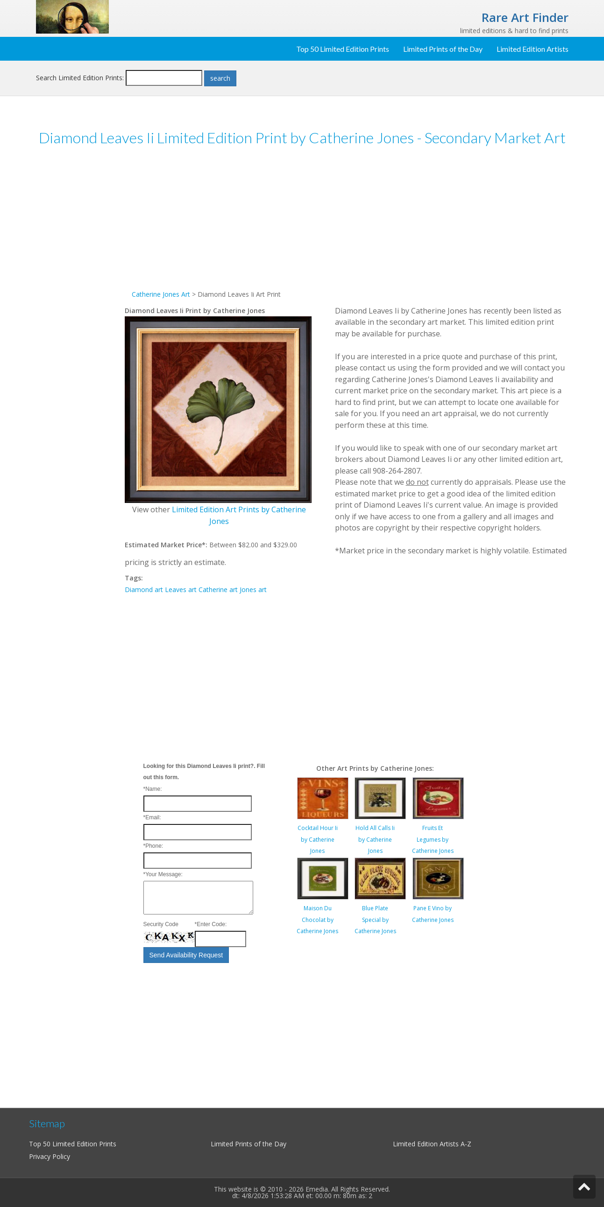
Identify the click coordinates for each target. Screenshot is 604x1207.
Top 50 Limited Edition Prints (342, 48)
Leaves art (181, 589)
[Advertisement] (80, 298)
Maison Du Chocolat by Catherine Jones (317, 919)
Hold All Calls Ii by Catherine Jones (375, 839)
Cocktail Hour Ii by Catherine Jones (318, 839)
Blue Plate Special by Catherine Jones (375, 919)
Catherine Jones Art (161, 294)
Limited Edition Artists (532, 48)
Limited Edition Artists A (429, 1143)
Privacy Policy (49, 1156)
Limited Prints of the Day (443, 48)
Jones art (253, 589)
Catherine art (218, 589)
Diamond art (144, 589)
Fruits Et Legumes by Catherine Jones (433, 839)
